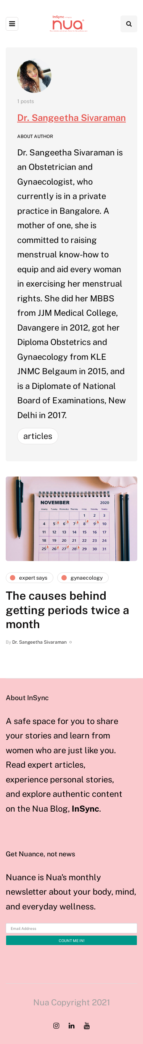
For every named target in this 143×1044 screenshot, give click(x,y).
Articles (37, 436)
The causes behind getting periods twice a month (67, 610)
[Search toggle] (129, 24)
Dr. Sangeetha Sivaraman (71, 117)
